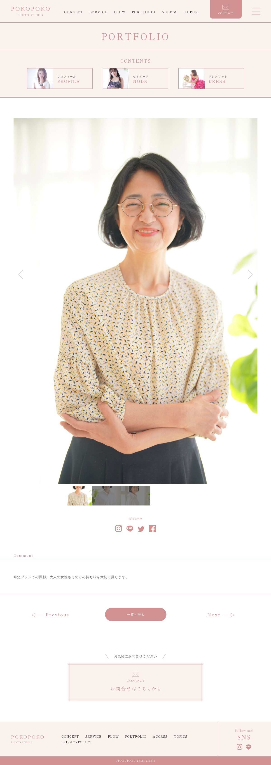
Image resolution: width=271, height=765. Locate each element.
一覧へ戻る (136, 614)
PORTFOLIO (143, 11)
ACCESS (170, 11)
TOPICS (191, 11)
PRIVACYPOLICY (76, 742)
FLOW (120, 11)
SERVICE (98, 11)
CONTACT (226, 10)
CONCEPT (73, 11)
